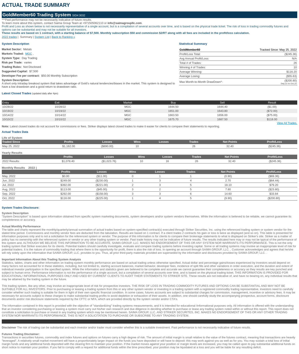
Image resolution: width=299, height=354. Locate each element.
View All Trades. (287, 123)
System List (42, 37)
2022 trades (9, 37)
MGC (28, 53)
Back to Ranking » (63, 37)
